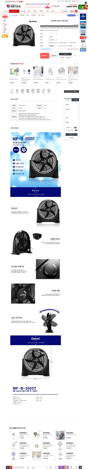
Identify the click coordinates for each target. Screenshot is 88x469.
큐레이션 (34, 11)
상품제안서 (68, 57)
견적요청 (65, 54)
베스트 (23, 11)
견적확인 (71, 137)
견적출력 (62, 57)
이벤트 (53, 11)
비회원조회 (66, 1)
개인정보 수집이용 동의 (70, 130)
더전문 (47, 11)
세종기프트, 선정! (37, 4)
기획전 (28, 11)
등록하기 (71, 134)
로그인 (59, 1)
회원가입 (62, 1)
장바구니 (70, 1)
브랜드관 (41, 11)
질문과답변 (73, 1)
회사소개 (77, 1)
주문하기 (44, 55)
